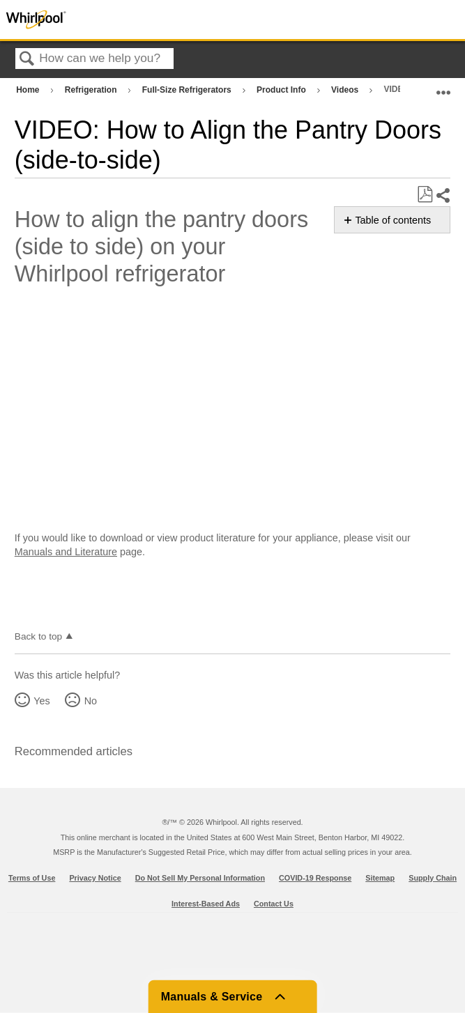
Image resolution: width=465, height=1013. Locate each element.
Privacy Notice (95, 878)
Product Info (282, 90)
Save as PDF (424, 194)
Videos (345, 90)
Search (27, 59)
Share (442, 195)
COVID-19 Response (315, 878)
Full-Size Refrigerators (188, 90)
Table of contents (393, 220)
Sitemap (380, 878)
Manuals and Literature (66, 551)
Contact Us (274, 903)
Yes (41, 700)
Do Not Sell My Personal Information (200, 878)
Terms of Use (32, 878)
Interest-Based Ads (205, 903)
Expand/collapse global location (443, 86)
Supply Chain (433, 878)
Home (29, 90)
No (90, 700)
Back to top (38, 636)
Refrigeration (92, 90)
